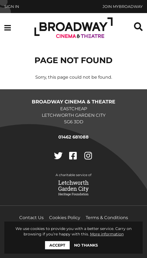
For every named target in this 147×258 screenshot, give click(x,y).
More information (107, 234)
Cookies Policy (64, 217)
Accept (57, 245)
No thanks (86, 245)
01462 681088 (73, 137)
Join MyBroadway (123, 6)
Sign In (11, 6)
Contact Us (31, 217)
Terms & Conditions (107, 217)
